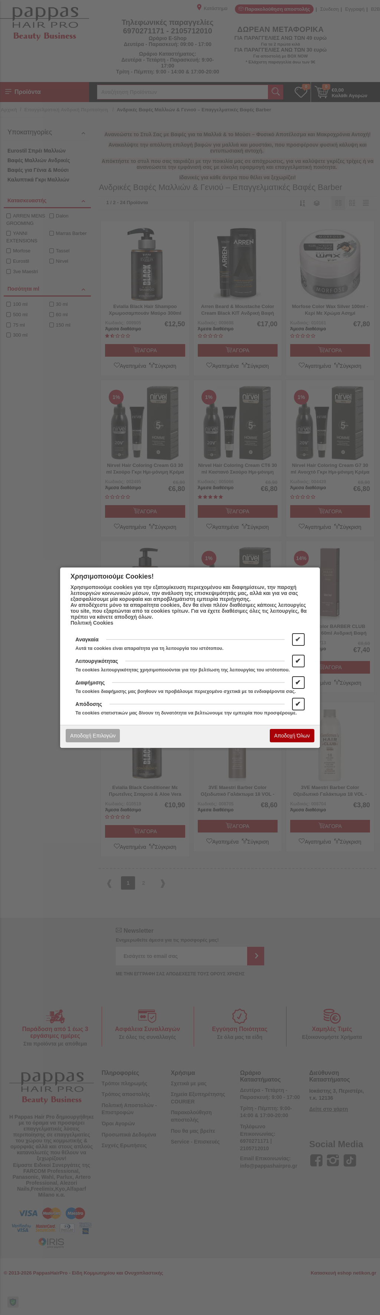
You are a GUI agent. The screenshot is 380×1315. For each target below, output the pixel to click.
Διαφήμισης (90, 683)
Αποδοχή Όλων (292, 736)
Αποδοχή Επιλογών (92, 736)
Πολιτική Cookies (92, 623)
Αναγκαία (86, 639)
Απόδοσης (88, 704)
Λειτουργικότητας (96, 661)
